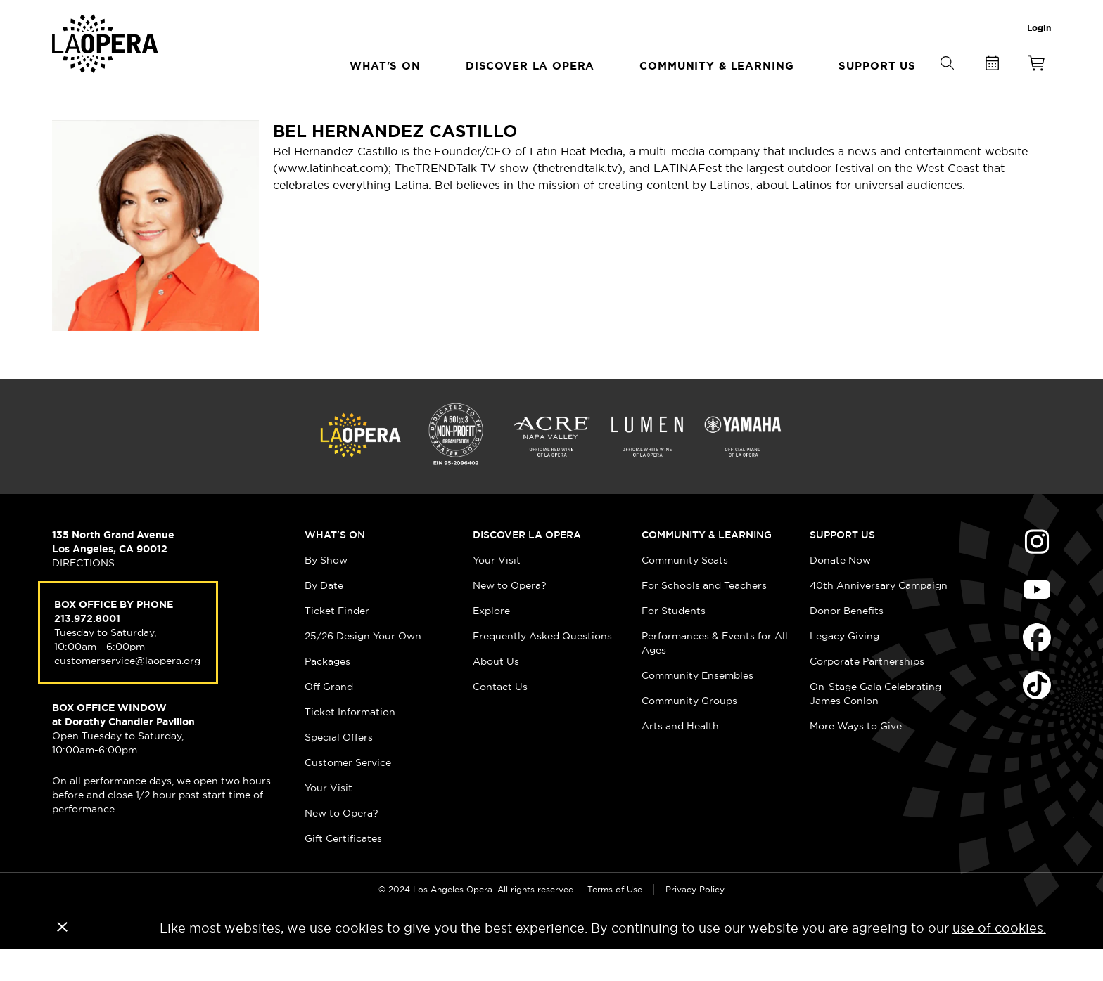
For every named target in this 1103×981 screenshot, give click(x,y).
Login (1039, 28)
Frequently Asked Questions (542, 667)
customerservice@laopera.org (127, 691)
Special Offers (339, 768)
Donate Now (840, 591)
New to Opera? (341, 844)
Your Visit (328, 818)
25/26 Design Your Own (363, 667)
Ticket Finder (337, 641)
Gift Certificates (343, 869)
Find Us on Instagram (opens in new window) (1037, 573)
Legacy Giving (844, 667)
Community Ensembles (697, 706)
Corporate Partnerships (867, 692)
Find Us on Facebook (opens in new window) (1037, 668)
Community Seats (685, 591)
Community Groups (689, 731)
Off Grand (329, 717)
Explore (491, 641)
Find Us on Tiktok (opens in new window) (1037, 716)
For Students (674, 641)
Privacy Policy (695, 920)
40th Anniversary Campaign (879, 616)
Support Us (842, 565)
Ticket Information (350, 742)
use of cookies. (999, 959)
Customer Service (348, 793)
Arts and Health (680, 757)
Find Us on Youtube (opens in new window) (1037, 620)
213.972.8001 (87, 649)
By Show (326, 591)
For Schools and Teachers (704, 616)
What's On (335, 565)
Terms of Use (614, 920)
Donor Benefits (847, 641)
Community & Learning (707, 565)
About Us (496, 692)
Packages (327, 692)
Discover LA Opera (527, 565)
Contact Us (500, 717)
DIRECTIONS (83, 593)
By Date (324, 616)
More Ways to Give (856, 757)
